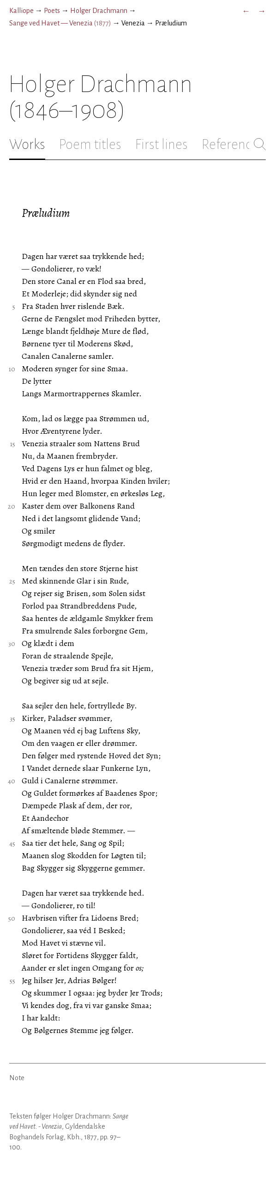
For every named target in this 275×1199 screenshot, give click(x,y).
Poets (52, 10)
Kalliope (21, 10)
